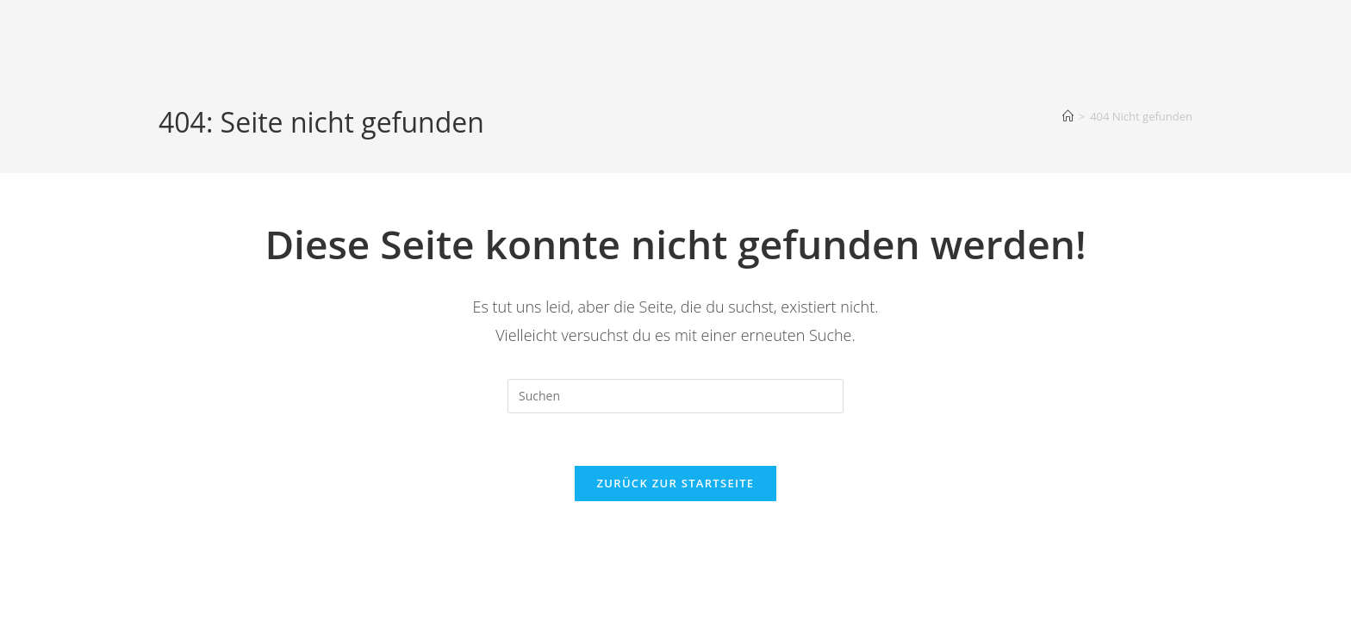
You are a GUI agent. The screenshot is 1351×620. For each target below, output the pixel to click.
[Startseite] (1068, 116)
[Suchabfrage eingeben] (675, 396)
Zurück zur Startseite (676, 483)
